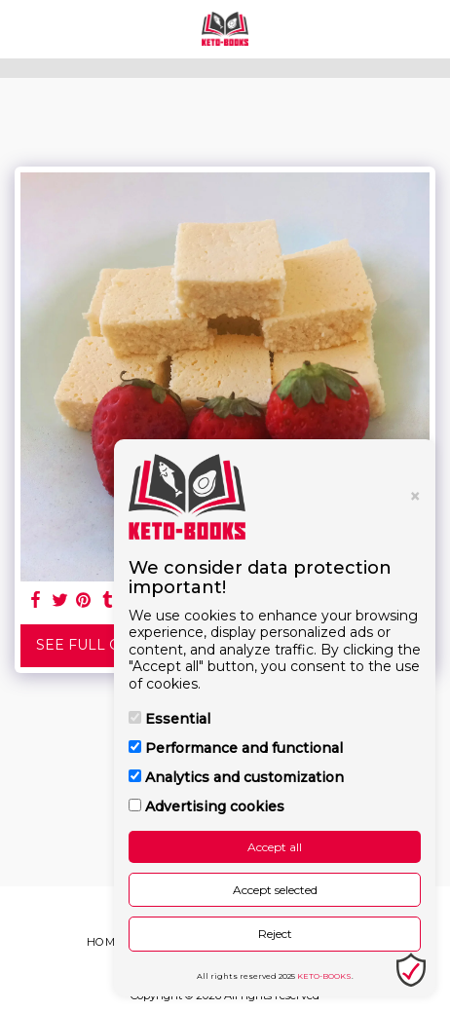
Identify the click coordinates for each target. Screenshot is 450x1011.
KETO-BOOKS (324, 976)
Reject (275, 933)
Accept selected (275, 889)
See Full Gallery (106, 645)
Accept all (274, 847)
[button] (21, 28)
